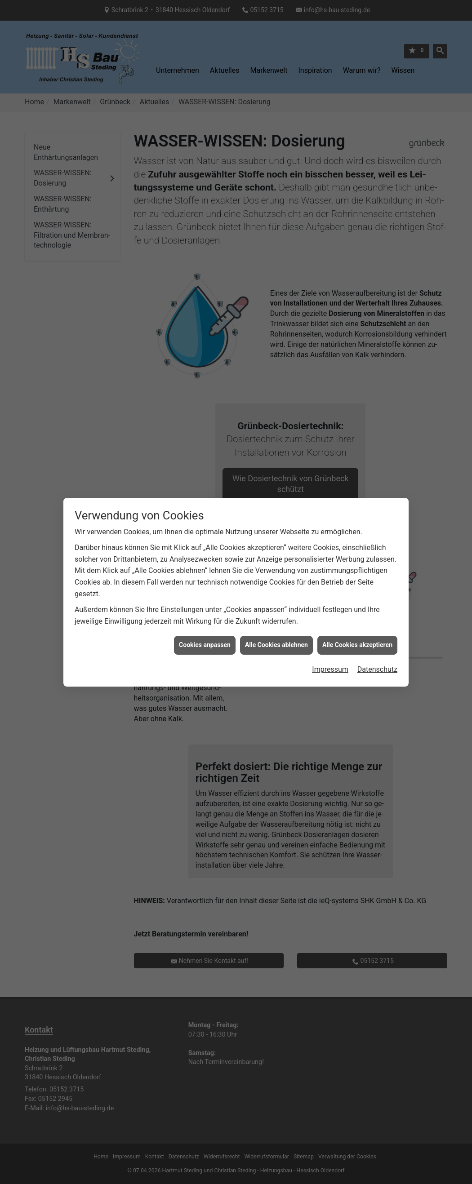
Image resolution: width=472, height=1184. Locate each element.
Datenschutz (377, 645)
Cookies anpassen (205, 621)
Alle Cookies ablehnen (276, 621)
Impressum (330, 645)
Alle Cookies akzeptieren (357, 621)
